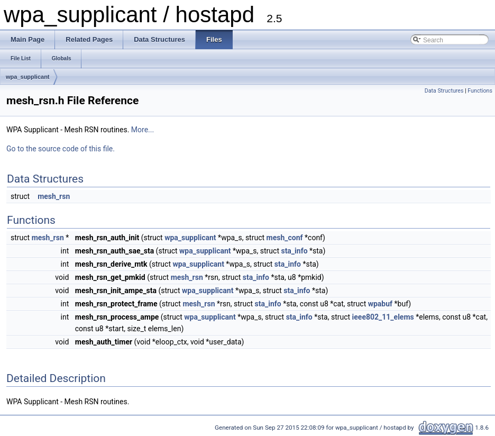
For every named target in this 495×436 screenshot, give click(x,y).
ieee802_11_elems (383, 317)
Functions (480, 90)
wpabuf (380, 303)
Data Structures (444, 90)
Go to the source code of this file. (60, 148)
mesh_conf (285, 237)
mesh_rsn (54, 196)
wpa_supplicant (28, 77)
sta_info (294, 251)
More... (142, 129)
